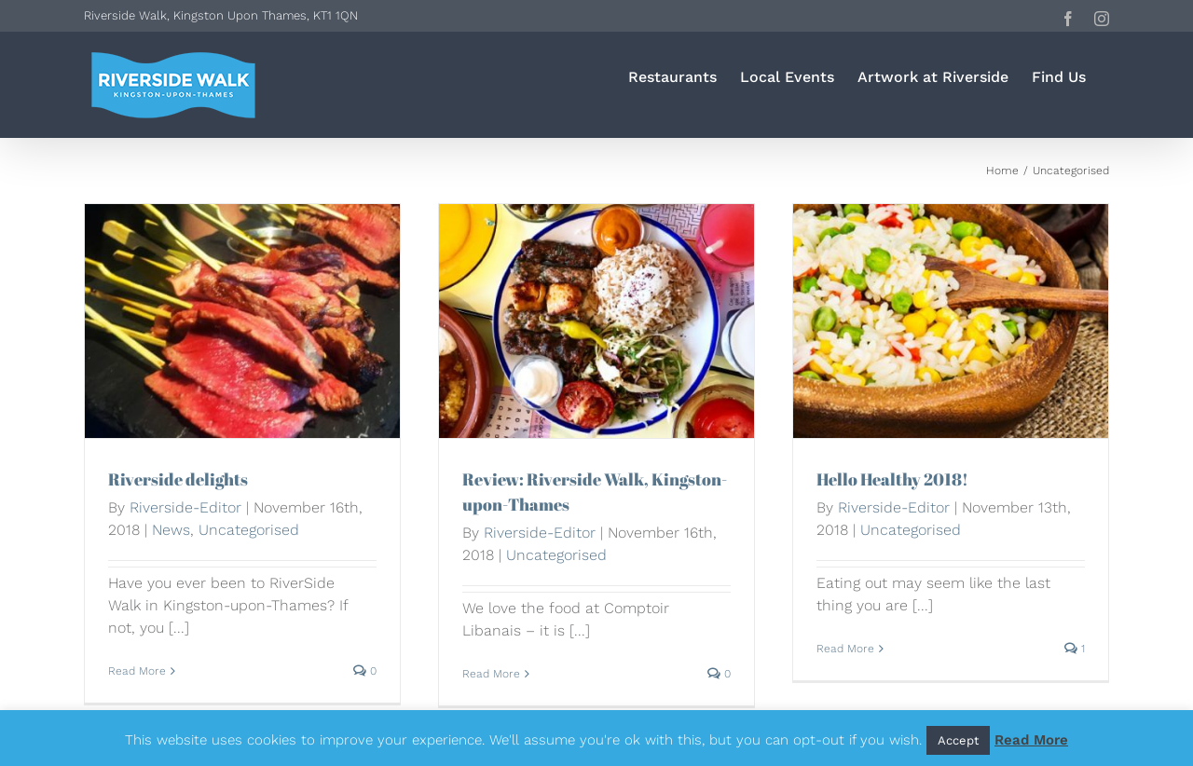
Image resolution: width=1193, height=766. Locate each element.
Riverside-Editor (185, 507)
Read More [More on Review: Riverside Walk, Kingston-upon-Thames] (491, 673)
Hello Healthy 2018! (892, 479)
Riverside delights (178, 479)
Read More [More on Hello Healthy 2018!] (845, 648)
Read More (1031, 740)
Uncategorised (249, 530)
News (171, 530)
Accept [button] (958, 740)
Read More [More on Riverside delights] (137, 670)
